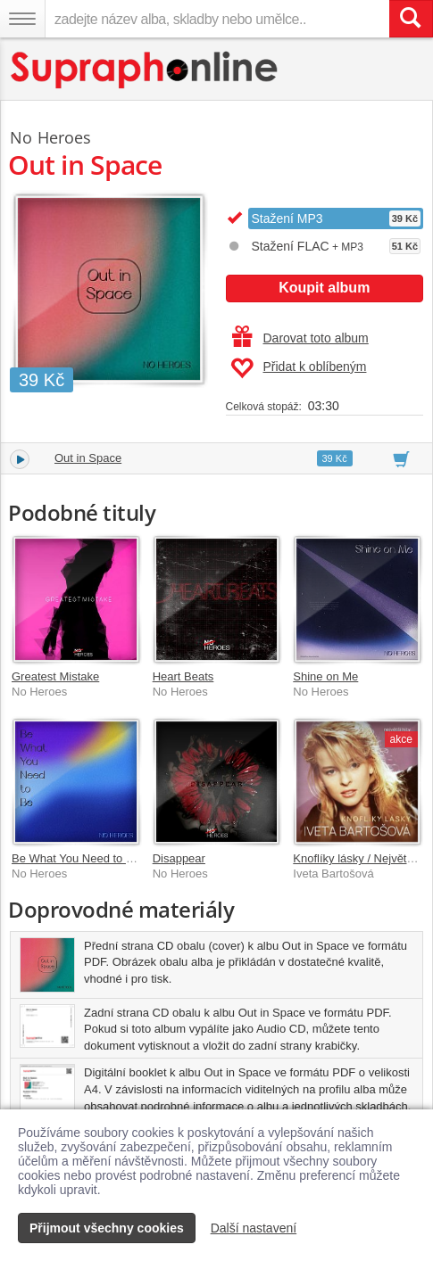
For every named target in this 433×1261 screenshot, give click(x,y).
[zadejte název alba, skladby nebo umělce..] (217, 18)
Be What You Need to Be (76, 858)
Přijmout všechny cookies (106, 1228)
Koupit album (324, 287)
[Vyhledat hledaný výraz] (410, 18)
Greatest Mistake (55, 676)
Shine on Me (325, 676)
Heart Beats (183, 676)
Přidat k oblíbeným (298, 368)
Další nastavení (254, 1228)
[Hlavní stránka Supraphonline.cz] (145, 70)
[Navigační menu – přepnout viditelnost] (22, 18)
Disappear (179, 858)
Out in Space (87, 458)
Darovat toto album (300, 338)
